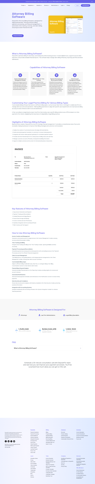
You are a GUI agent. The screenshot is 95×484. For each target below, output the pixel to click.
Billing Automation (49, 437)
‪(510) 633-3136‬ (7, 447)
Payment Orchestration (65, 437)
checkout (63, 429)
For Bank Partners (80, 473)
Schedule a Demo (34, 458)
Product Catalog (64, 433)
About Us (63, 462)
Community (33, 466)
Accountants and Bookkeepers (79, 477)
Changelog (33, 471)
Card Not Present (34, 449)
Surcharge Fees (34, 440)
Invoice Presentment (80, 433)
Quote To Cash (49, 444)
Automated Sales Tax (50, 442)
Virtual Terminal (34, 447)
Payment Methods (34, 435)
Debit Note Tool (49, 476)
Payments (33, 429)
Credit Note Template (50, 474)
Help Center (33, 461)
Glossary (32, 476)
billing (47, 429)
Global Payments (34, 444)
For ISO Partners (79, 471)
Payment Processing (35, 433)
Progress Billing (49, 433)
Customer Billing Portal (50, 440)
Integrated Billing (49, 435)
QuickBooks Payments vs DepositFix (66, 459)
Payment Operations (35, 432)
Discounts (63, 432)
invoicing (78, 429)
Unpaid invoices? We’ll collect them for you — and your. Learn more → (47, 1)
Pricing (68, 5)
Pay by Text (33, 450)
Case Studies (33, 468)
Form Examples (34, 463)
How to (32, 475)
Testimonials (33, 470)
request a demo (18, 35)
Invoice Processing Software (82, 435)
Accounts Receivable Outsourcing (80, 462)
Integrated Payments (35, 438)
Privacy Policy (64, 466)
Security (62, 464)
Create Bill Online (49, 472)
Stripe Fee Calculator (50, 464)
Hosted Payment (64, 435)
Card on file (33, 452)
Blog (31, 473)
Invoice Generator (49, 458)
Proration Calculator (50, 469)
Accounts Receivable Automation (80, 459)
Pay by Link (78, 438)
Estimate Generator (49, 460)
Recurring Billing (49, 438)
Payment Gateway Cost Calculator (50, 462)
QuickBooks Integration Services (81, 465)
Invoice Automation (80, 432)
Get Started (85, 5)
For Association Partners (81, 475)
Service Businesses (80, 470)
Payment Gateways (34, 437)
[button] (23, 5)
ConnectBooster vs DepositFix (67, 461)
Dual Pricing (33, 442)
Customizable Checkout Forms (67, 438)
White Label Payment (35, 445)
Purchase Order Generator (51, 470)
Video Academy (34, 465)
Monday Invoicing (80, 437)
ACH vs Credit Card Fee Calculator (50, 467)
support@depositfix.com (9, 445)
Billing (47, 432)
